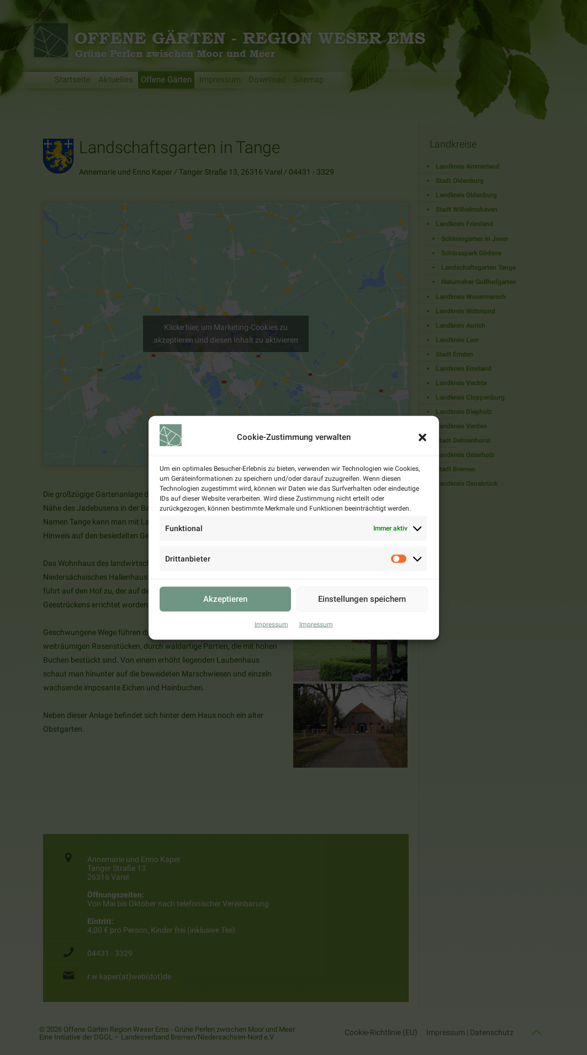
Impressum (271, 624)
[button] (422, 437)
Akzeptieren (225, 599)
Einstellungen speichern (362, 599)
